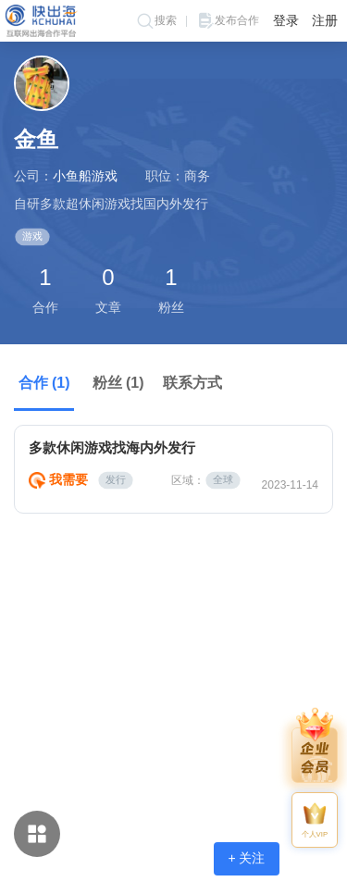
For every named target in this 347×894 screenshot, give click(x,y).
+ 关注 (246, 858)
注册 (325, 20)
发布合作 (227, 21)
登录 (286, 20)
